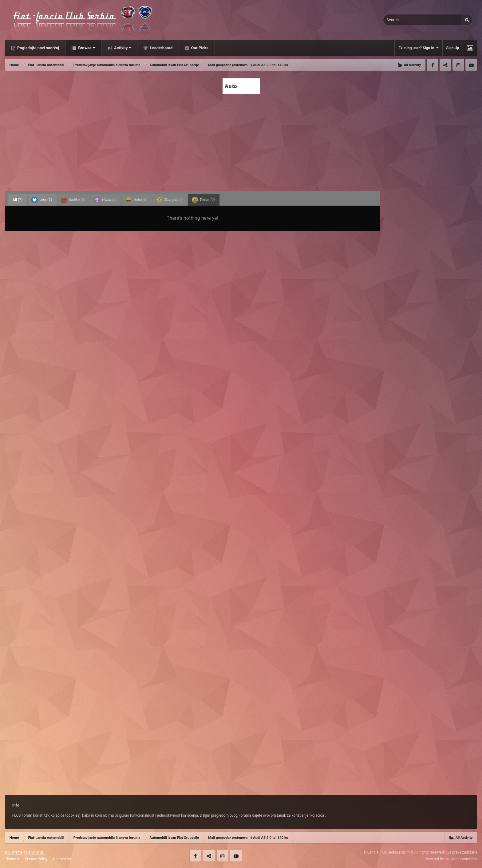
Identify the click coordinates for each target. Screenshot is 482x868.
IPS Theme (14, 852)
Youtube (471, 65)
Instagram (458, 65)
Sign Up (452, 48)
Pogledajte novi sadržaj (37, 47)
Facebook (432, 65)
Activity (122, 47)
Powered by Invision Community (451, 859)
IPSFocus (36, 852)
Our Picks (199, 47)
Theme (12, 859)
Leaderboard (160, 47)
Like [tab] (41, 200)
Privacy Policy (36, 859)
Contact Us (62, 859)
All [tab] (18, 200)
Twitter (445, 65)
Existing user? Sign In (418, 47)
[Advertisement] (241, 140)
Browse (86, 47)
